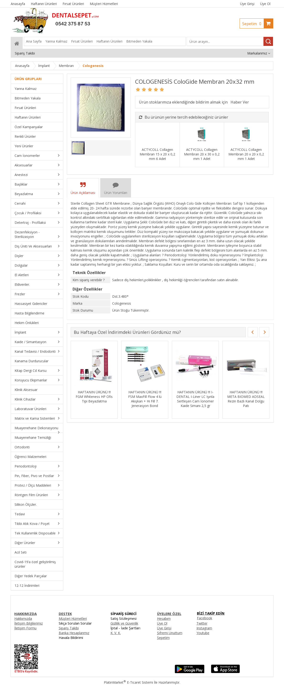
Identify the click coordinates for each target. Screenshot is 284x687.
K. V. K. (115, 633)
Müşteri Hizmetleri (73, 618)
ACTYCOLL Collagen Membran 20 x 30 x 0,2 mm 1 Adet (202, 154)
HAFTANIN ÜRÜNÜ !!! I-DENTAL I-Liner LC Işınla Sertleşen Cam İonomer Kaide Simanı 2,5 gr (195, 399)
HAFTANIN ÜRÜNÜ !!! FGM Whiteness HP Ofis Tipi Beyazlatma (94, 396)
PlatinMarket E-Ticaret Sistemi (128, 682)
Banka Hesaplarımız (74, 633)
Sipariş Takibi (69, 628)
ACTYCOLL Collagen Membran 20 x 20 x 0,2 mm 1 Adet (246, 154)
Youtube (202, 633)
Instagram (204, 628)
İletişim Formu (25, 628)
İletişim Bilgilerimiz (28, 623)
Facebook (204, 618)
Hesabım (164, 618)
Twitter (201, 623)
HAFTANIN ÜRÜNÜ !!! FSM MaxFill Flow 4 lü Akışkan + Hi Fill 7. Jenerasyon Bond (145, 399)
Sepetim (253, 23)
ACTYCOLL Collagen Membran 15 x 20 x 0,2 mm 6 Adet (157, 154)
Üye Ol (265, 3)
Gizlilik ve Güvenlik (124, 623)
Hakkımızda (23, 618)
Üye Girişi (247, 3)
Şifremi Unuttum (169, 633)
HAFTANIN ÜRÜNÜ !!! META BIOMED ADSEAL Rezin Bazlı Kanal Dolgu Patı (246, 399)
